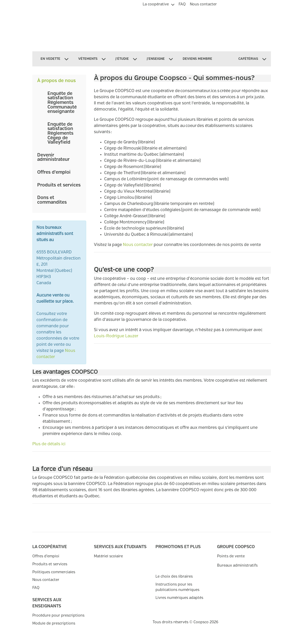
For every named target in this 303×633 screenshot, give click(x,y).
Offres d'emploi (54, 172)
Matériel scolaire (108, 556)
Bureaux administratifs (237, 565)
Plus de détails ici (48, 444)
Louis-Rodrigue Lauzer (116, 336)
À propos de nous (56, 80)
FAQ (36, 588)
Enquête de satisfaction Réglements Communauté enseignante (62, 102)
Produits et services (59, 185)
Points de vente (231, 556)
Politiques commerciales (53, 572)
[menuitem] (159, 3)
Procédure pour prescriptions (58, 615)
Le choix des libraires (174, 576)
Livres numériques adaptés (179, 598)
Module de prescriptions (53, 623)
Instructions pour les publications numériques (177, 587)
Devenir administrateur (53, 157)
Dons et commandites (52, 200)
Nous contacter (138, 245)
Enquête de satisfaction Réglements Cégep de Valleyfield (60, 133)
